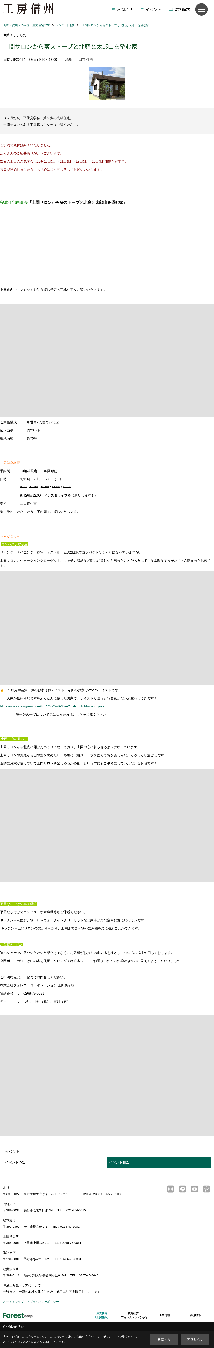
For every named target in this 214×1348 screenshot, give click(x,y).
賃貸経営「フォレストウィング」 (133, 1315)
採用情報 (195, 1315)
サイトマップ (15, 1301)
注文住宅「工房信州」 (102, 1315)
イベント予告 (15, 1162)
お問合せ (125, 9)
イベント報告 (119, 1162)
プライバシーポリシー (44, 1301)
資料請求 (182, 9)
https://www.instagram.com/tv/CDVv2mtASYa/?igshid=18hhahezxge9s (52, 706)
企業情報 (164, 1315)
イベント (153, 9)
